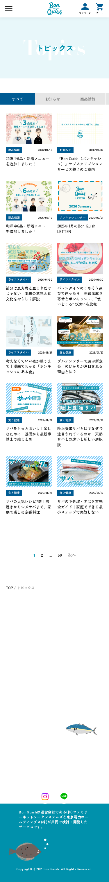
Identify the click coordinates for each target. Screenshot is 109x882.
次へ (72, 555)
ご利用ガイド (65, 677)
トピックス (63, 667)
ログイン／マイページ (24, 667)
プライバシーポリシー (72, 687)
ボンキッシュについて (75, 610)
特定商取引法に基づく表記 (28, 687)
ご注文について (21, 610)
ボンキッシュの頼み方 (75, 622)
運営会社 (14, 697)
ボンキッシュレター (23, 677)
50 (60, 555)
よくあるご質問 (69, 634)
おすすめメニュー (23, 623)
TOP (9, 587)
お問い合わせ (67, 646)
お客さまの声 (19, 636)
